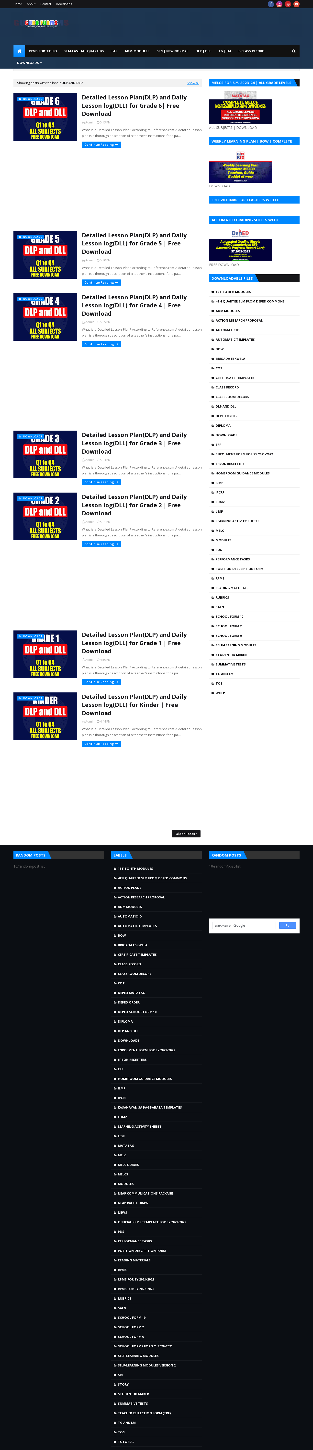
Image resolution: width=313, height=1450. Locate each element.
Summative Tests (231, 664)
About (31, 4)
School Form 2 (229, 626)
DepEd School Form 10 (137, 1012)
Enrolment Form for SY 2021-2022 (244, 454)
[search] (243, 925)
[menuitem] (19, 51)
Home (17, 4)
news (122, 1212)
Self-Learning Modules (236, 645)
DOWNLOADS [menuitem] (28, 62)
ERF (218, 444)
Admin (89, 122)
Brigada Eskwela (230, 358)
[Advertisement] (107, 189)
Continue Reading (99, 144)
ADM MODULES (228, 311)
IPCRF (220, 492)
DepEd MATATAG (131, 993)
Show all (193, 83)
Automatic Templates (235, 339)
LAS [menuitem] (114, 51)
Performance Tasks (233, 559)
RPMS (220, 578)
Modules (224, 540)
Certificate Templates (235, 377)
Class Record (227, 387)
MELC (220, 530)
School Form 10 (229, 616)
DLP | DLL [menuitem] (203, 51)
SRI (120, 1375)
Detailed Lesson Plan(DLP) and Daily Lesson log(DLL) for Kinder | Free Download (134, 704)
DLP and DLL (226, 406)
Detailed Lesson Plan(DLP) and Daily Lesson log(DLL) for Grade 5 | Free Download (134, 243)
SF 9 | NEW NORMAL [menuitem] (172, 51)
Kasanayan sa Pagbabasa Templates (150, 1107)
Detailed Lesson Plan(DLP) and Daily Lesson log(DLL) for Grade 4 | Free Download (134, 305)
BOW (220, 349)
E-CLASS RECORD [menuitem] (251, 51)
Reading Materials (232, 588)
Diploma (223, 425)
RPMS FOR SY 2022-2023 (136, 1289)
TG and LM (225, 674)
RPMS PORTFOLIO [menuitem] (43, 51)
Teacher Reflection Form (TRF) (144, 1413)
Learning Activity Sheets (237, 521)
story (123, 1384)
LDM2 (220, 502)
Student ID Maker (231, 654)
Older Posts (185, 834)
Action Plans (129, 887)
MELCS (123, 1174)
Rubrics (222, 597)
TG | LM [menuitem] (224, 51)
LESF (219, 511)
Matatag (126, 1145)
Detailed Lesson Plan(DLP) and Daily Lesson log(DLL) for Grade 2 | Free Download (134, 505)
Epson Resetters (230, 463)
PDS (219, 549)
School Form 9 (229, 635)
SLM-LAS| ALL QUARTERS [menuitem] (84, 51)
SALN (220, 607)
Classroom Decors (232, 397)
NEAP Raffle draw (133, 1203)
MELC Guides (128, 1164)
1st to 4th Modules (233, 292)
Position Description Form (240, 569)
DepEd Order (226, 416)
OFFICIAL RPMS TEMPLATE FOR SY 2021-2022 (152, 1222)
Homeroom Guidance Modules (243, 473)
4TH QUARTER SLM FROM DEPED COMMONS (250, 301)
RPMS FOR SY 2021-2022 (136, 1279)
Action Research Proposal (239, 320)
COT (219, 368)
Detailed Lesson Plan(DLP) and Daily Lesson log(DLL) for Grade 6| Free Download (134, 105)
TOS (219, 683)
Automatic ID (228, 330)
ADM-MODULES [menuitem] (137, 51)
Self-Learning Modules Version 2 (147, 1365)
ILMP (219, 483)
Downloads (64, 4)
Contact (45, 4)
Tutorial (126, 1441)
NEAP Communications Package (145, 1193)
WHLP (220, 693)
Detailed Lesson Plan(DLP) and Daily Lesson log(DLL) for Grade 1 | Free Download (134, 642)
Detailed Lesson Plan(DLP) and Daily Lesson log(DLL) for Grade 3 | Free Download (134, 443)
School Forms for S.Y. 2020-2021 (145, 1346)
